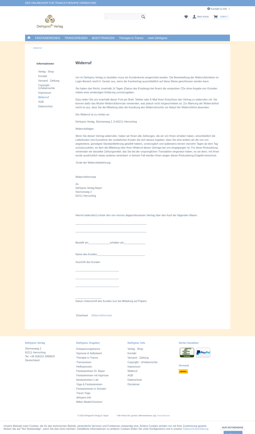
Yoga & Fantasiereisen (89, 384)
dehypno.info (83, 397)
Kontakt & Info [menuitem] (217, 8)
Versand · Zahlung (48, 80)
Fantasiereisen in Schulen (91, 388)
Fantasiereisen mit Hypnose (92, 375)
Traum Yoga (83, 393)
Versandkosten (163, 415)
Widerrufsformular (101, 315)
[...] (125, 16)
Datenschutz (45, 106)
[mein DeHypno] (158, 38)
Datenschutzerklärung (195, 428)
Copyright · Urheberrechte (46, 87)
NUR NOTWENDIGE (232, 427)
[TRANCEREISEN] (76, 38)
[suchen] (143, 16)
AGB (41, 101)
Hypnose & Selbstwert (89, 353)
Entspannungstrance (88, 349)
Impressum (44, 92)
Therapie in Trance (87, 357)
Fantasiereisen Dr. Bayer (90, 371)
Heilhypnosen (84, 366)
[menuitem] (125, 16)
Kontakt (42, 76)
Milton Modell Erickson (89, 402)
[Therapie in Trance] (131, 38)
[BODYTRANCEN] (103, 38)
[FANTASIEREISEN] (47, 38)
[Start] (29, 38)
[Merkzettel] (186, 16)
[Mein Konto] (200, 16)
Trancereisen (83, 362)
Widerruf (43, 97)
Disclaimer (134, 384)
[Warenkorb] (221, 16)
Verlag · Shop (46, 71)
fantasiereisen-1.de (87, 379)
